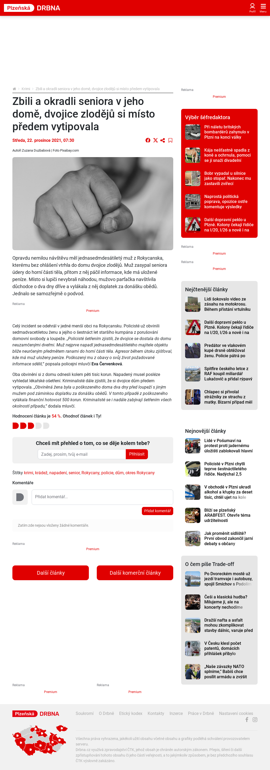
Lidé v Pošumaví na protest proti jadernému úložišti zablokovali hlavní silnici (228, 448)
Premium (92, 311)
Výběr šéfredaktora (207, 117)
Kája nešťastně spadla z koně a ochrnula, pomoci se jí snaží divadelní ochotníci (227, 158)
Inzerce (176, 713)
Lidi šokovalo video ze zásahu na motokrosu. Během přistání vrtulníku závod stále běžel (227, 307)
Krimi (26, 89)
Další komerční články (135, 573)
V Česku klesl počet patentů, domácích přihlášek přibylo (222, 648)
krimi (28, 472)
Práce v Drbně (201, 713)
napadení (58, 472)
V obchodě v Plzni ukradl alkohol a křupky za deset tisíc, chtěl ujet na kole (228, 492)
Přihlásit (136, 454)
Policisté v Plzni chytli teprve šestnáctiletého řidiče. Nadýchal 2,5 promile (225, 471)
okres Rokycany (140, 472)
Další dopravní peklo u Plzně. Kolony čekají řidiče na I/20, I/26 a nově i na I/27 (229, 227)
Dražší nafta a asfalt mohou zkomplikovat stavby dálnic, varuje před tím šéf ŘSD (228, 628)
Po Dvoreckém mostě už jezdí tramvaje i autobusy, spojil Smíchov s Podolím (228, 579)
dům (119, 472)
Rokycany (90, 472)
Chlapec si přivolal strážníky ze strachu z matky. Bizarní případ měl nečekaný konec (228, 399)
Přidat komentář (157, 511)
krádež (41, 472)
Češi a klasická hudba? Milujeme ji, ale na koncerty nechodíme (225, 602)
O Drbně (106, 713)
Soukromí (85, 713)
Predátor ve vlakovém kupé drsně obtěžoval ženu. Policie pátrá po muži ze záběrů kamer (225, 353)
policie (107, 472)
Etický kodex (130, 713)
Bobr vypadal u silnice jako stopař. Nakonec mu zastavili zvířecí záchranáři (227, 181)
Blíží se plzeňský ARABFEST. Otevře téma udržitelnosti (227, 515)
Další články (51, 573)
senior (74, 472)
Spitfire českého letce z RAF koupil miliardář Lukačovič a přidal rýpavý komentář (228, 376)
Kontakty (156, 713)
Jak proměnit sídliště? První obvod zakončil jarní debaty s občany (228, 538)
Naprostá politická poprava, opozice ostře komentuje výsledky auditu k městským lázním (229, 204)
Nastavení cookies (236, 713)
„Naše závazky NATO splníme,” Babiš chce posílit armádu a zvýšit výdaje (225, 674)
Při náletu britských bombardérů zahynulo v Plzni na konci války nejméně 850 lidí (226, 134)
